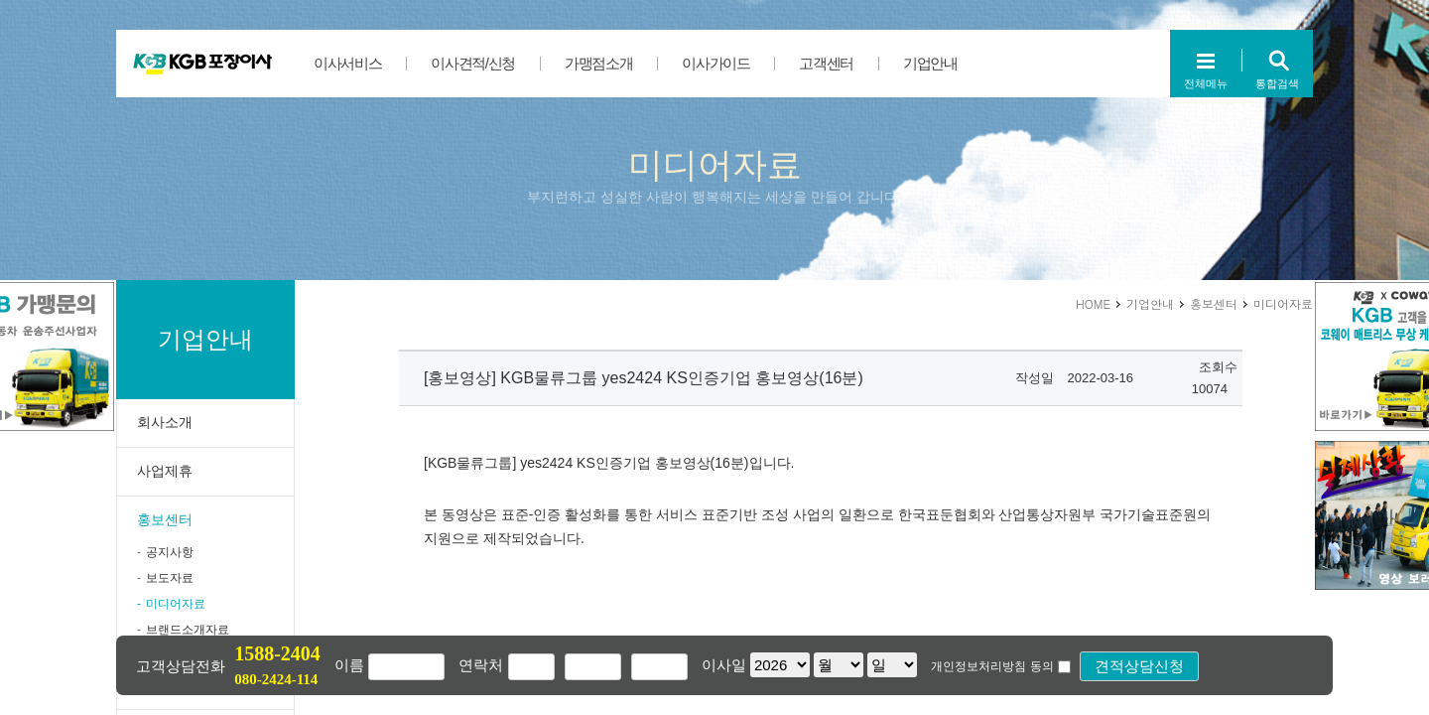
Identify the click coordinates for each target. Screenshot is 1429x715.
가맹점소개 (598, 63)
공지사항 (170, 552)
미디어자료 (175, 604)
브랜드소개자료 (187, 630)
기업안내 (930, 63)
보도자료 (170, 578)
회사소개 (165, 422)
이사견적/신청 (473, 63)
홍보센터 (165, 519)
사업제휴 (165, 471)
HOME (1093, 303)
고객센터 (826, 63)
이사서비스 (347, 63)
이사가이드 (715, 63)
